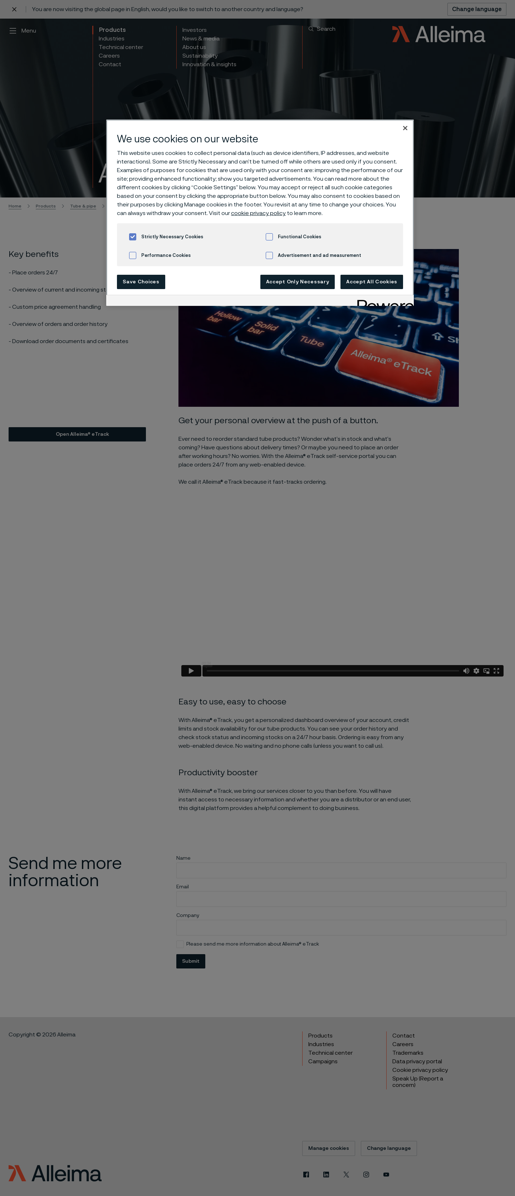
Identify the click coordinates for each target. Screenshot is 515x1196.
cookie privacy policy (258, 213)
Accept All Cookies (371, 281)
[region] (260, 212)
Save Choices (141, 281)
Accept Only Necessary (297, 281)
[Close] (405, 128)
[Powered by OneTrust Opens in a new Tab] (383, 301)
